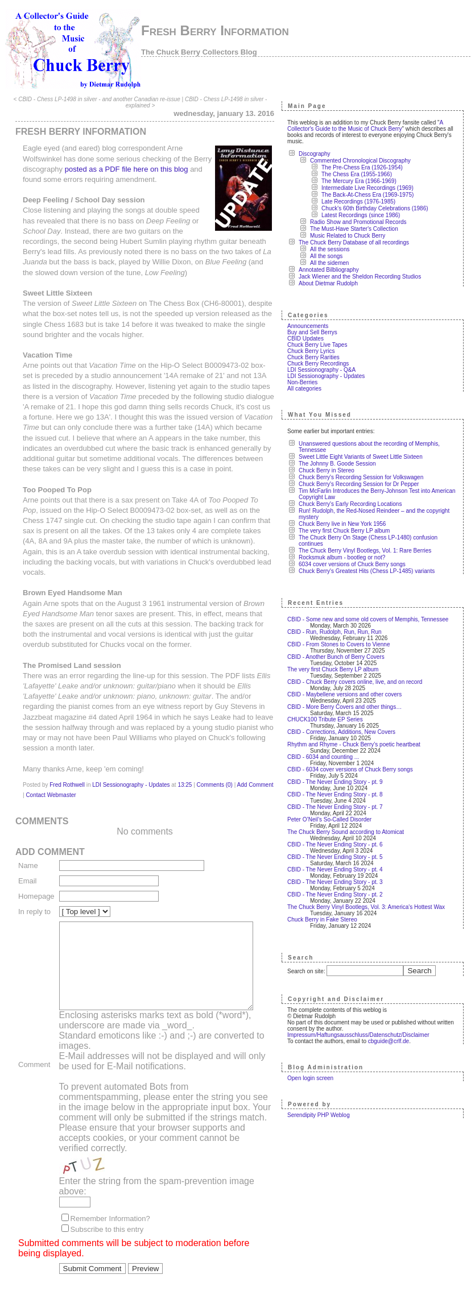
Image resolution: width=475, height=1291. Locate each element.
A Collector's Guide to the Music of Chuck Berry (370, 125)
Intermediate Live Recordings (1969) (372, 188)
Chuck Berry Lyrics (316, 351)
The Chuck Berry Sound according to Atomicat (350, 832)
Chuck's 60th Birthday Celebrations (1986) (379, 208)
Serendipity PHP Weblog (323, 1115)
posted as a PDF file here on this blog (126, 169)
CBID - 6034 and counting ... (328, 757)
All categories (309, 388)
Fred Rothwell (67, 774)
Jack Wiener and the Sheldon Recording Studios (364, 276)
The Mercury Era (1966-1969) (363, 181)
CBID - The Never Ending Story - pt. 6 (339, 844)
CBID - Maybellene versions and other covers (349, 694)
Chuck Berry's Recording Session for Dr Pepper (363, 484)
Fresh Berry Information (215, 30)
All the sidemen (334, 263)
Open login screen (315, 1078)
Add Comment (255, 774)
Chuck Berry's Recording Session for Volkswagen (365, 477)
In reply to (34, 901)
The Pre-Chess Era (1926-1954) (366, 167)
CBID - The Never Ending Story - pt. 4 (339, 869)
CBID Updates (310, 338)
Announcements (312, 326)
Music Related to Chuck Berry (352, 236)
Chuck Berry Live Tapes (322, 345)
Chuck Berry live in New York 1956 (346, 524)
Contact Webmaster (48, 785)
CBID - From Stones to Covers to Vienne (343, 644)
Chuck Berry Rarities (318, 357)
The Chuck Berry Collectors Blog (199, 52)
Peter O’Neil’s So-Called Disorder (334, 819)
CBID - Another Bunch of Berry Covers (340, 657)
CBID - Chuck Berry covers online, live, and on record (359, 682)
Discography (319, 154)
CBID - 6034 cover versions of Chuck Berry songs (355, 769)
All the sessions (334, 249)
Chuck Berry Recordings (322, 363)
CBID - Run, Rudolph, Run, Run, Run (339, 632)
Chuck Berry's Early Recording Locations (354, 504)
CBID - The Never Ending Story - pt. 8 (339, 794)
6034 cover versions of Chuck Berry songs (356, 564)
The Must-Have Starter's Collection (359, 229)
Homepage (36, 886)
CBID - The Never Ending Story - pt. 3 (339, 882)
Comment (34, 1057)
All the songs (331, 256)
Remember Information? (110, 1215)
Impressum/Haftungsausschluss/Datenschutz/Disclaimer (363, 1035)
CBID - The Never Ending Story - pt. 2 (339, 894)
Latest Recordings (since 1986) (365, 215)
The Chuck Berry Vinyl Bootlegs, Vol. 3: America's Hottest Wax (370, 907)
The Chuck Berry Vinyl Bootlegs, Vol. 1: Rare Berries (369, 550)
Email (27, 870)
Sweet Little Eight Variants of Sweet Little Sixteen (365, 457)
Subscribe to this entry (107, 1226)
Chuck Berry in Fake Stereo (327, 919)
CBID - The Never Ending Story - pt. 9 (339, 782)
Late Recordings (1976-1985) (363, 201)
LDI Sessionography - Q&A (326, 370)
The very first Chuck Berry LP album (348, 531)
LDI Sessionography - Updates (131, 774)
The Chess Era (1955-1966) (361, 174)
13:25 (184, 774)
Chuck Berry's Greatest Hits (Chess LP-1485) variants (371, 571)
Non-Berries (307, 382)
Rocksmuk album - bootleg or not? (346, 557)
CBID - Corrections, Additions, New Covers (346, 732)
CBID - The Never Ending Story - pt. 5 (339, 857)
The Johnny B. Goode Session (342, 463)
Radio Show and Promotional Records (363, 222)
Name (28, 855)
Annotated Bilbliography (333, 270)
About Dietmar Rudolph (332, 283)
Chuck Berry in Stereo (331, 470)
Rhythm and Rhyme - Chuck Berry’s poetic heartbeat (358, 744)
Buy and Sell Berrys (317, 332)
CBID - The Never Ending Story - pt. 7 (339, 807)
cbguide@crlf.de (392, 1041)
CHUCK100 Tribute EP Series (329, 719)
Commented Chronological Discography (365, 160)
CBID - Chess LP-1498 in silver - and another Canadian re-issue (101, 99)
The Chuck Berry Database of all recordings (358, 242)
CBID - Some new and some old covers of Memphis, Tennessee (372, 619)
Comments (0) (215, 774)
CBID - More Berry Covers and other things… (349, 707)
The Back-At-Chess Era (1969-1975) (372, 195)
